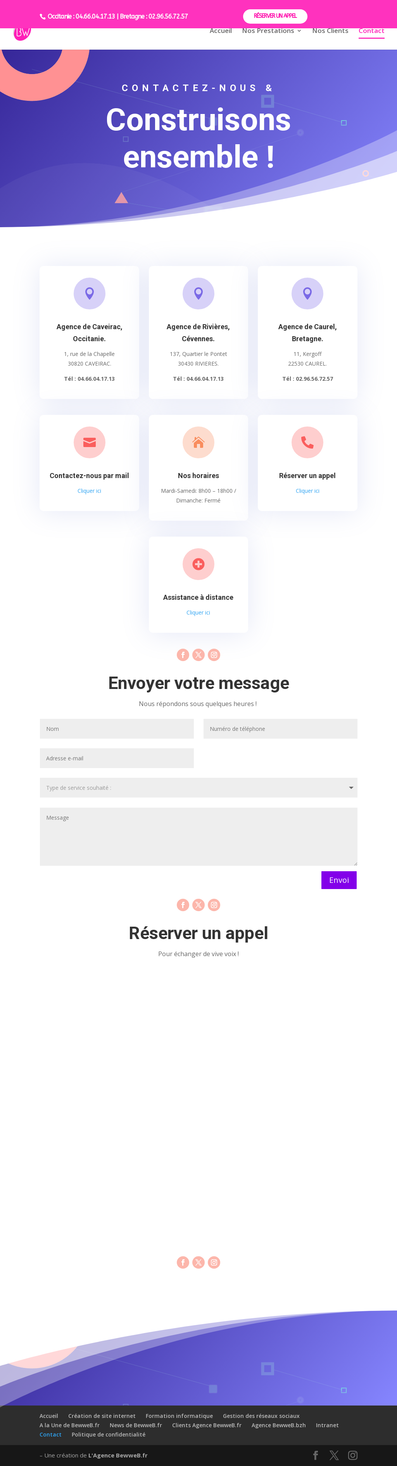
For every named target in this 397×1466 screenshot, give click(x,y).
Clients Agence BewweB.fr (207, 1425)
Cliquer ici (89, 490)
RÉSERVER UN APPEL (275, 16)
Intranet (327, 1425)
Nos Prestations (268, 31)
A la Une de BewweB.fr (70, 1425)
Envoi (339, 880)
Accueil (221, 31)
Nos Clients (330, 31)
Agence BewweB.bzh (279, 1425)
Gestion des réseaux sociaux (261, 1415)
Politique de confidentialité (108, 1434)
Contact (372, 31)
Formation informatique (179, 1415)
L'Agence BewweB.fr (118, 1455)
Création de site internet (102, 1415)
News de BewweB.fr (136, 1425)
